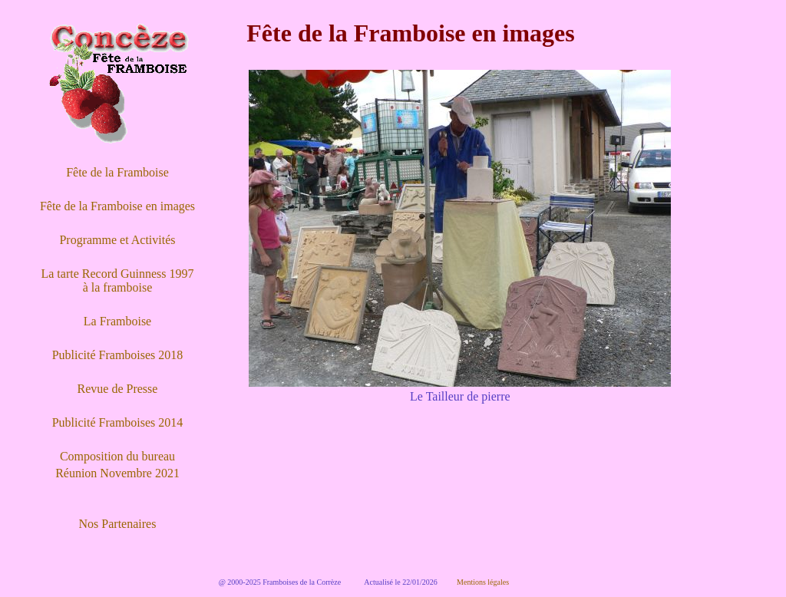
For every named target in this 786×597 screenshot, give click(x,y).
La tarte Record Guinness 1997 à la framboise (117, 280)
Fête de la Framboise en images (117, 206)
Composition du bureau (117, 456)
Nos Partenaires (118, 523)
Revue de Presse (118, 388)
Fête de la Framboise (117, 172)
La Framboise (117, 321)
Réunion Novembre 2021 (117, 473)
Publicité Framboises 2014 (117, 422)
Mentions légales (483, 582)
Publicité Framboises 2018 (117, 354)
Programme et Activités (117, 239)
